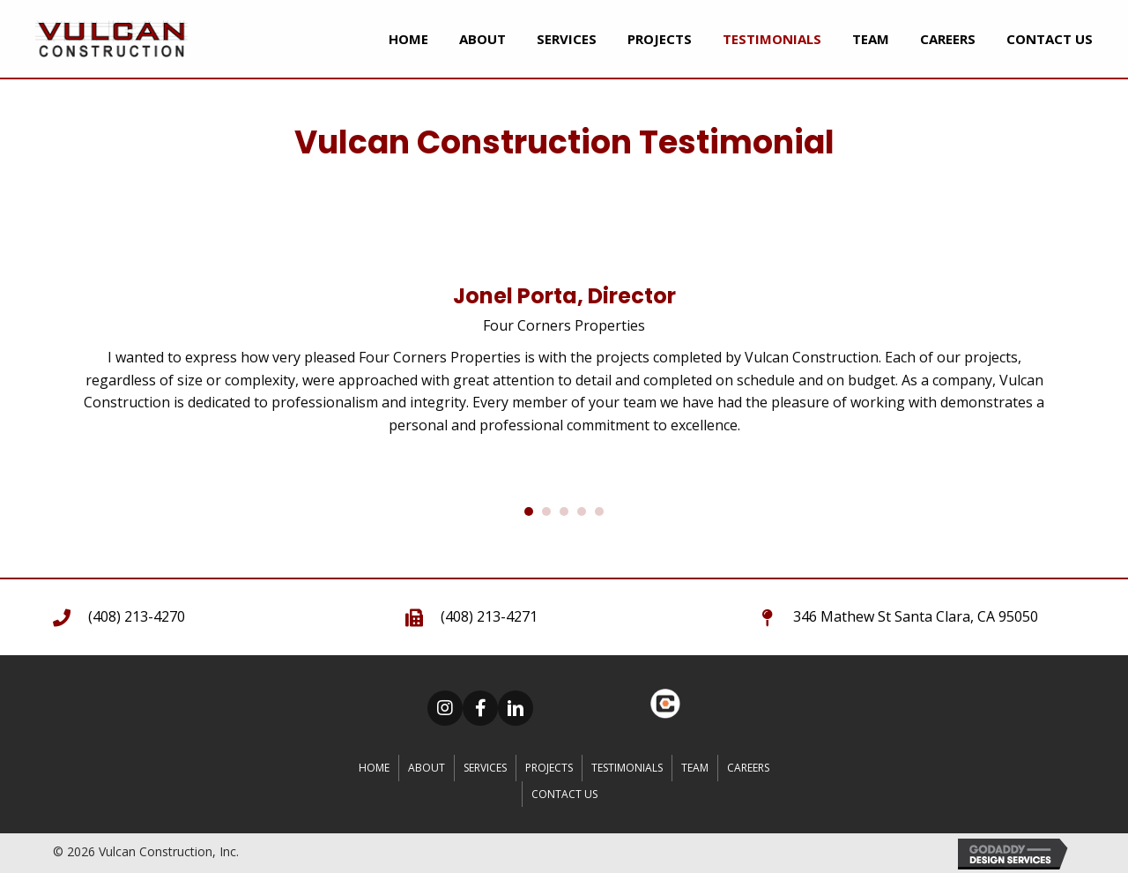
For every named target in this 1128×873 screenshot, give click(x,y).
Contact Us (564, 794)
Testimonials (627, 767)
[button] (445, 708)
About (426, 767)
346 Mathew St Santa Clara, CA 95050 (915, 616)
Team (695, 767)
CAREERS (748, 767)
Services (485, 767)
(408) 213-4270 (136, 616)
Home (374, 767)
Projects (549, 767)
